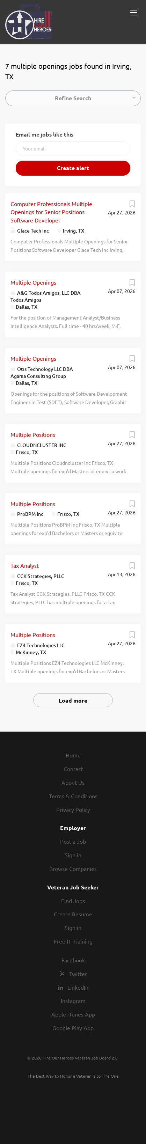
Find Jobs (73, 900)
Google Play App (73, 1027)
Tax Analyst (24, 565)
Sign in (73, 854)
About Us (73, 782)
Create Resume (73, 913)
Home (73, 754)
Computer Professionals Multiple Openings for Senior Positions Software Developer (51, 212)
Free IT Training (73, 941)
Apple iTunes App (73, 1014)
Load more (73, 700)
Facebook (73, 959)
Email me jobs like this (44, 134)
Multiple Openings (33, 282)
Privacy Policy (73, 809)
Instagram (73, 1000)
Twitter (78, 973)
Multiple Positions (32, 434)
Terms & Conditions (73, 795)
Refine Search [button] (73, 98)
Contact (73, 768)
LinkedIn (77, 987)
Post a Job (73, 841)
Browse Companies (73, 868)
